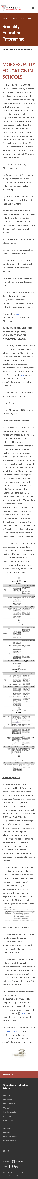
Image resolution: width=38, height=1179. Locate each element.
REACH (6, 1132)
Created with (15, 1161)
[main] (19, 545)
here (17, 313)
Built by (14, 1166)
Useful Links (8, 1120)
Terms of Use (7, 1145)
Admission (7, 1116)
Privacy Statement (9, 1141)
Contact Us (7, 1128)
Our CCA (6, 1108)
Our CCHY (7, 1095)
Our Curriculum (9, 1104)
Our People (7, 1099)
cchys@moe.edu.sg (13, 1031)
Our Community (9, 1112)
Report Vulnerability (10, 1136)
